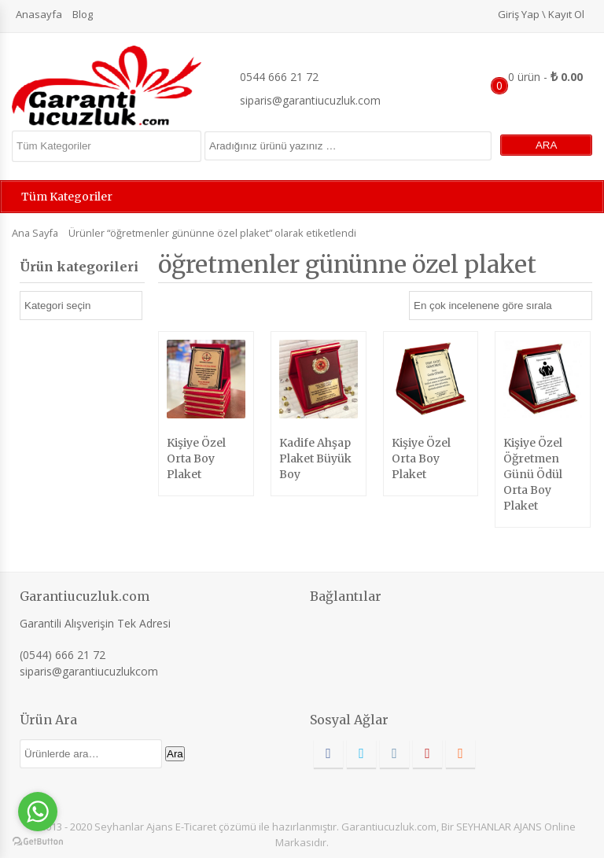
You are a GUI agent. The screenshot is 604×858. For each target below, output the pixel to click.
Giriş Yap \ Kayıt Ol (541, 14)
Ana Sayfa (35, 233)
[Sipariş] (500, 305)
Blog (82, 14)
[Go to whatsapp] (37, 811)
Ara (175, 754)
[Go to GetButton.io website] (38, 842)
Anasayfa (39, 14)
